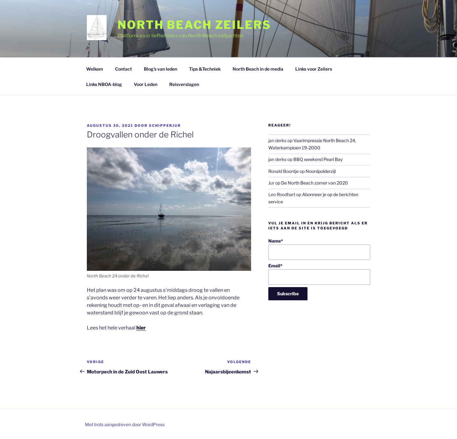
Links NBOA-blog (104, 84)
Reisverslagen (184, 84)
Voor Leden (145, 84)
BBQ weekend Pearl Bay (318, 159)
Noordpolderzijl (321, 171)
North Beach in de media (258, 69)
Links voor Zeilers (313, 69)
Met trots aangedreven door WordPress (125, 424)
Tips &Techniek (205, 69)
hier (141, 328)
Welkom (94, 69)
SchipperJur (165, 125)
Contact (123, 69)
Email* (319, 274)
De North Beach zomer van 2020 (314, 182)
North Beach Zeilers (194, 25)
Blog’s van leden (160, 69)
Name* (319, 249)
